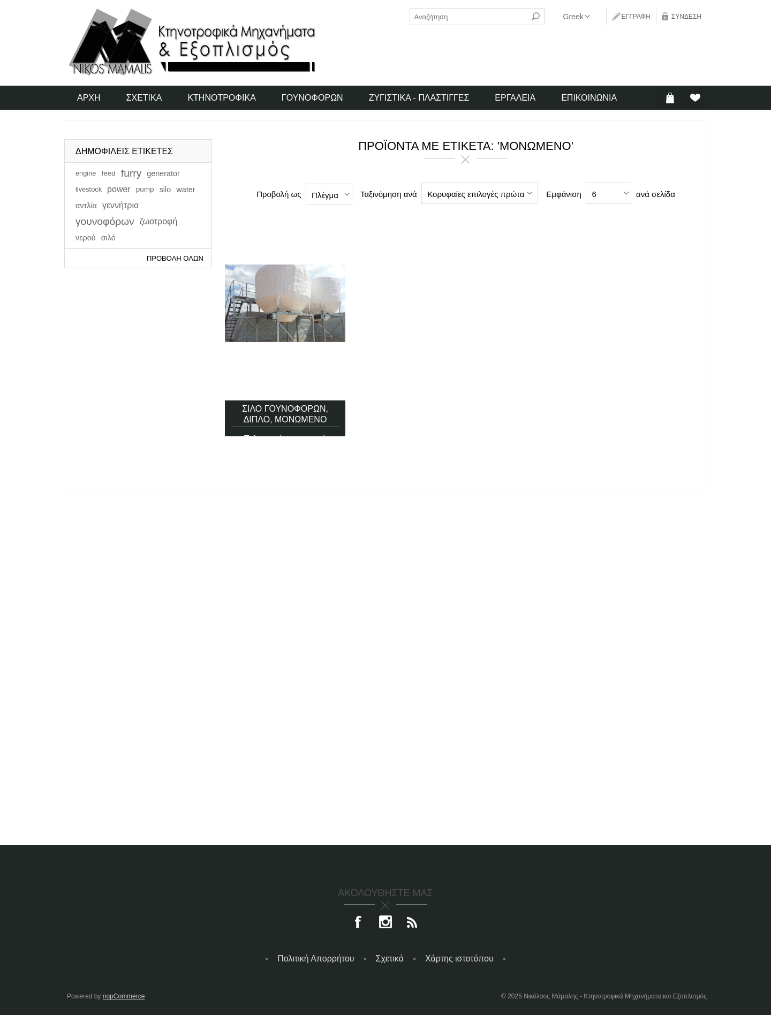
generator (163, 173)
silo (165, 189)
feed (108, 173)
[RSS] (412, 923)
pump (145, 189)
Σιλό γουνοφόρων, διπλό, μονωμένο (285, 396)
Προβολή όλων (175, 258)
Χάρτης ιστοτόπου (459, 958)
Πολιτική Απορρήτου (315, 958)
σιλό (108, 237)
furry (131, 173)
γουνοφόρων (104, 221)
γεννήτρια (120, 205)
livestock (88, 189)
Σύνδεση (686, 16)
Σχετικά (390, 958)
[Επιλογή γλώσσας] (576, 16)
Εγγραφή (636, 16)
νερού (85, 237)
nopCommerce (124, 996)
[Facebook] (359, 923)
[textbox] (468, 16)
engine (85, 173)
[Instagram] (385, 923)
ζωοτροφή (159, 221)
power (119, 189)
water (185, 189)
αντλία (86, 205)
